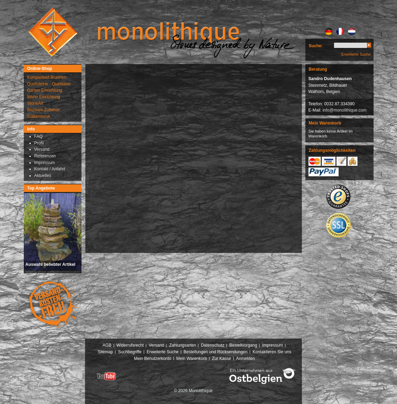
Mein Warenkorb (191, 358)
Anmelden (245, 358)
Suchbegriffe (130, 351)
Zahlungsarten (182, 345)
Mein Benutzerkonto (152, 358)
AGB (106, 345)
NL (352, 31)
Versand (156, 345)
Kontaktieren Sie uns (272, 351)
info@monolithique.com (344, 110)
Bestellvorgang (243, 345)
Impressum (272, 345)
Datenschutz (213, 345)
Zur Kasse (221, 358)
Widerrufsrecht (130, 345)
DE (329, 31)
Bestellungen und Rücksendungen (216, 351)
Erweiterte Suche (356, 54)
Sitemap (105, 351)
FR (340, 31)
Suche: (316, 45)
